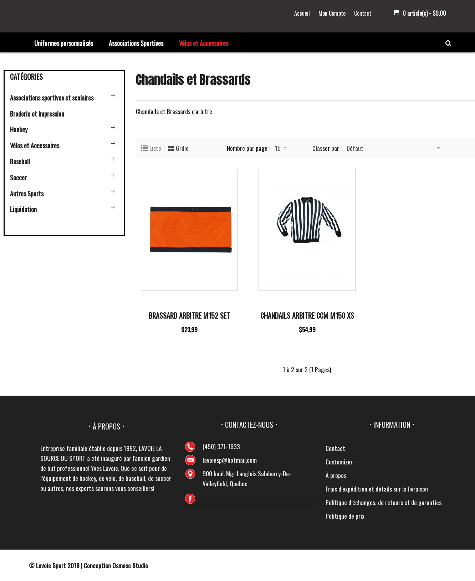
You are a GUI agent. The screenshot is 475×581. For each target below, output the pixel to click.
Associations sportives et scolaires (51, 97)
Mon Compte (332, 13)
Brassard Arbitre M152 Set (189, 315)
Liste (155, 148)
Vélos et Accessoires (203, 43)
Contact (362, 13)
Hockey (18, 129)
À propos (438, 475)
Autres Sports (27, 193)
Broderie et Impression (37, 113)
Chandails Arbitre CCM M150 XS (307, 315)
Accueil (302, 13)
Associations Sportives (136, 43)
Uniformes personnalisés (63, 43)
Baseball (20, 161)
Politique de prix (447, 515)
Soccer (18, 177)
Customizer (441, 461)
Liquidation (23, 209)
